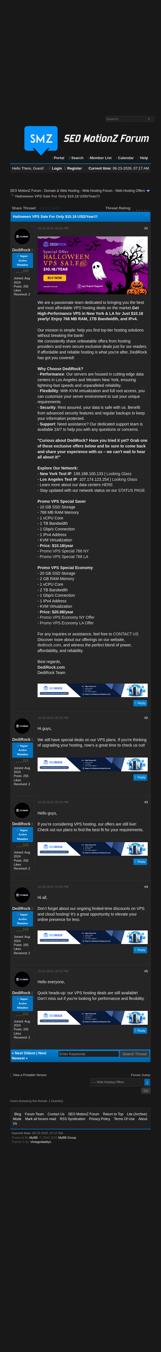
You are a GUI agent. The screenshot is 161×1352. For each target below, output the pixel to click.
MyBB (33, 1137)
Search (76, 158)
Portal (57, 158)
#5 (146, 971)
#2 (146, 717)
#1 (146, 228)
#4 (146, 886)
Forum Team (34, 1114)
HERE (107, 484)
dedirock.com (49, 645)
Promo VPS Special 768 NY (64, 551)
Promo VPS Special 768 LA (64, 556)
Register (73, 168)
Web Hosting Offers (130, 191)
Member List (99, 158)
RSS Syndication (72, 1119)
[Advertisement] (53, 55)
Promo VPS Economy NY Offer (67, 617)
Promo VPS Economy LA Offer (66, 623)
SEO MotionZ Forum (25, 191)
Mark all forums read (40, 1119)
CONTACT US (125, 634)
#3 (146, 802)
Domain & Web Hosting (61, 191)
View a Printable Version (30, 1075)
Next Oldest (25, 1053)
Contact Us (56, 1114)
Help (143, 158)
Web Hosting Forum (97, 191)
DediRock (21, 250)
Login (55, 168)
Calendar (124, 158)
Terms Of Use (124, 1119)
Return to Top (113, 1114)
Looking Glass (119, 473)
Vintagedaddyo (41, 1142)
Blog (17, 1114)
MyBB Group (67, 1137)
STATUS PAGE (131, 490)
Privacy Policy (99, 1119)
